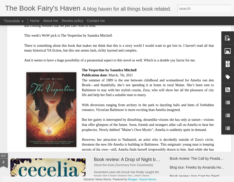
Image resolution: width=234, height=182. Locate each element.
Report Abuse (147, 179)
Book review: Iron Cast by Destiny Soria (201, 176)
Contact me (96, 21)
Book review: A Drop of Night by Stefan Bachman (143, 159)
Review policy (72, 21)
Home (34, 21)
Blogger (133, 179)
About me (50, 21)
